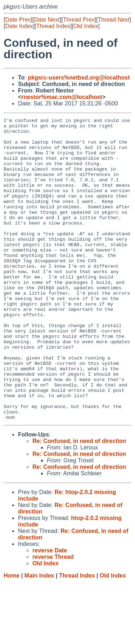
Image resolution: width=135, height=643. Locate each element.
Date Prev (18, 20)
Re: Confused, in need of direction (79, 501)
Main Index (39, 636)
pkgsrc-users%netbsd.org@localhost (79, 77)
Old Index (85, 26)
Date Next (46, 20)
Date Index (19, 26)
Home (11, 636)
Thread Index (53, 26)
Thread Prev (79, 20)
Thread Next (113, 20)
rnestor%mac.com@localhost (61, 97)
